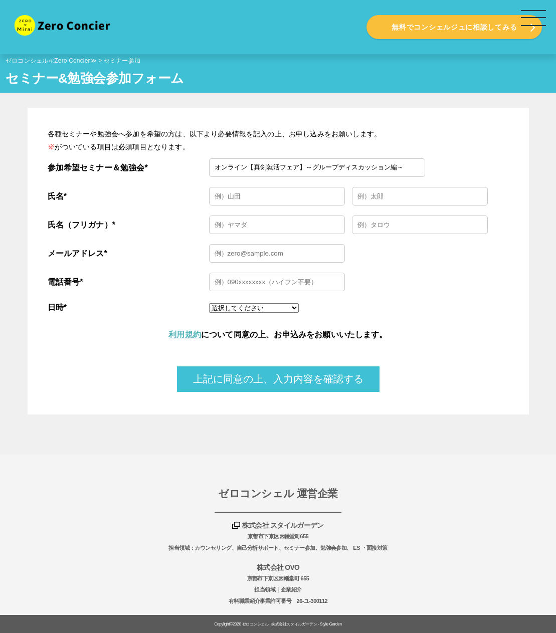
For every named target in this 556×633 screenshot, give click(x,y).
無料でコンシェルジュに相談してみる (454, 27)
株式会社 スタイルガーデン (283, 525)
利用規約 (184, 334)
